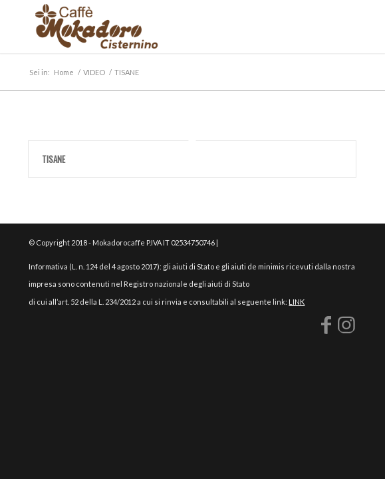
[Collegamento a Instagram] (346, 324)
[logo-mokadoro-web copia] (160, 26)
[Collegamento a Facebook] (326, 324)
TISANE (53, 159)
